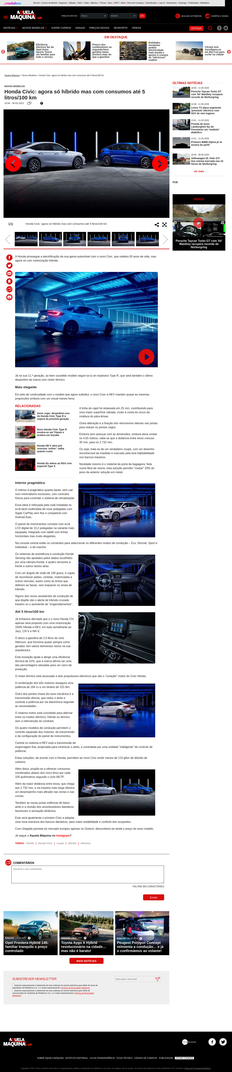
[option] (31, 50)
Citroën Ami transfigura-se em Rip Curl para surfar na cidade (214, 51)
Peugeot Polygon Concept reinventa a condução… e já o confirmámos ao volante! (140, 947)
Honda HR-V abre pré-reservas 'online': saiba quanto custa (50, 448)
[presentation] (134, 990)
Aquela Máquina (12, 75)
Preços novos (99, 27)
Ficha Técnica (125, 1058)
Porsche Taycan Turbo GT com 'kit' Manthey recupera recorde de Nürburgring (207, 94)
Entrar (196, 28)
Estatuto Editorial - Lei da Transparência (90, 1058)
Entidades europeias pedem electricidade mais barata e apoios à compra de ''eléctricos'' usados (158, 51)
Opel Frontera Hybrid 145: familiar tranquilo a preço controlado (27, 947)
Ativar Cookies (184, 1058)
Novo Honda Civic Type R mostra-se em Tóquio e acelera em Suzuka (52, 432)
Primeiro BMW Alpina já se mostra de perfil (206, 143)
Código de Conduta (145, 1058)
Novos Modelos (34, 27)
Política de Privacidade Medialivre (76, 988)
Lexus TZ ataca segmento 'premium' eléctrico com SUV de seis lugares (206, 110)
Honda (30, 843)
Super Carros (61, 27)
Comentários (23, 862)
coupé (60, 843)
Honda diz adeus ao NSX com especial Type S (54, 465)
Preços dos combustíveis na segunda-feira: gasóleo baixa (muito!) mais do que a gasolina (102, 50)
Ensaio (80, 27)
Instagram (63, 835)
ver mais (199, 171)
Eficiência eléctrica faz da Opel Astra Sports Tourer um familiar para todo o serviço (45, 50)
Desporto (120, 27)
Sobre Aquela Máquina (50, 1058)
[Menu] (6, 17)
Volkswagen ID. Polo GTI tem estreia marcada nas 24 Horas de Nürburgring (207, 161)
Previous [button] (3, 52)
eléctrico (86, 843)
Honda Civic (45, 843)
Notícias (11, 27)
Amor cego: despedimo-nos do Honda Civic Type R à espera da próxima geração (53, 416)
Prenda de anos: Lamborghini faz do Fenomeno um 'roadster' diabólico (205, 128)
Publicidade (166, 1058)
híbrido (72, 843)
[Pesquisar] (210, 28)
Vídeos (136, 27)
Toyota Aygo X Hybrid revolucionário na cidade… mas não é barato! (83, 947)
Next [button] (229, 52)
